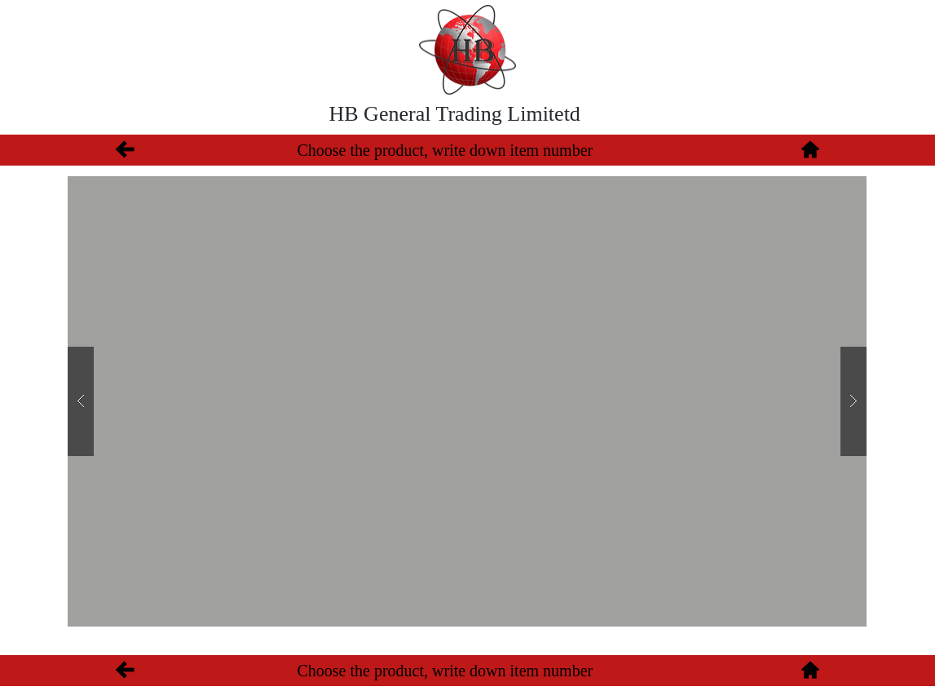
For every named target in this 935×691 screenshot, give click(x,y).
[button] (467, 401)
